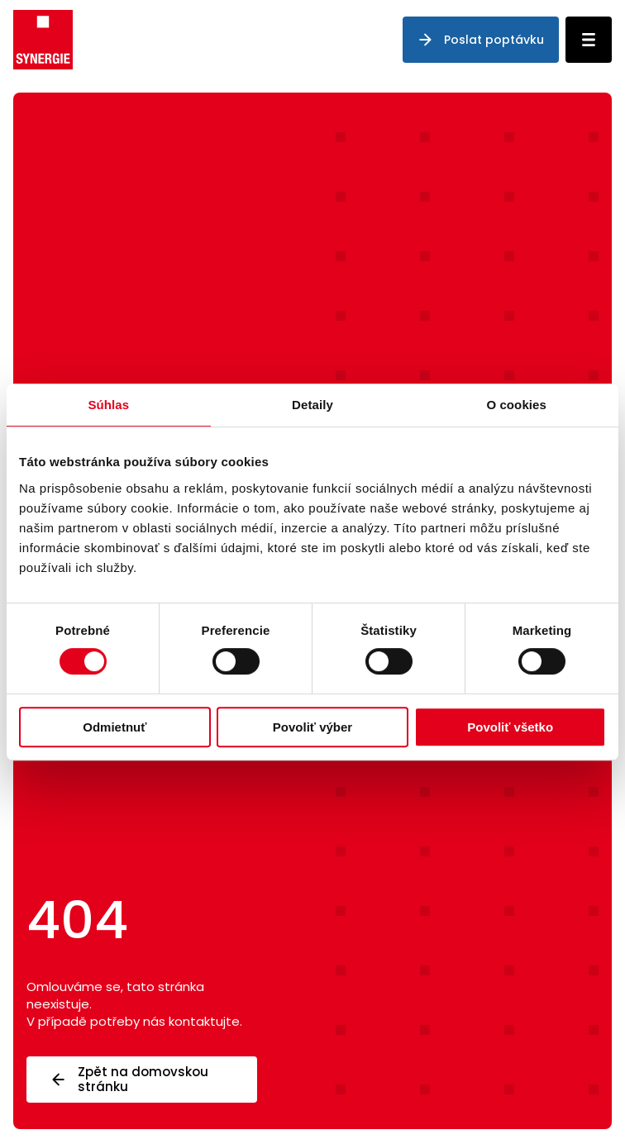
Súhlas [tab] (108, 405)
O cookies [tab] (516, 405)
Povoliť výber (312, 727)
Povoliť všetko (510, 727)
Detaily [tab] (312, 405)
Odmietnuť (114, 727)
